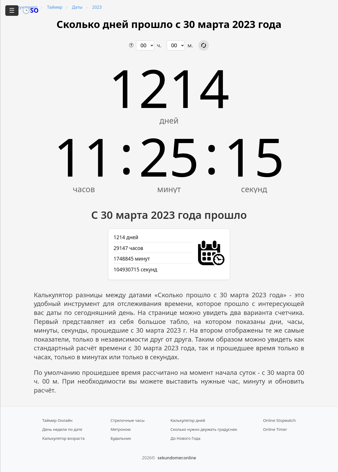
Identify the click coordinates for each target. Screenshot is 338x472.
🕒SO (30, 10)
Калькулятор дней (187, 420)
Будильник (120, 438)
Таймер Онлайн (57, 420)
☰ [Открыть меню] (12, 10)
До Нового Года (185, 438)
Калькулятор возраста (63, 438)
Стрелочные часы (127, 420)
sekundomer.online (176, 458)
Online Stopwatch (279, 420)
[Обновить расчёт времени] (203, 45)
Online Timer (275, 429)
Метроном (120, 429)
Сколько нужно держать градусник (203, 429)
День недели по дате (62, 429)
